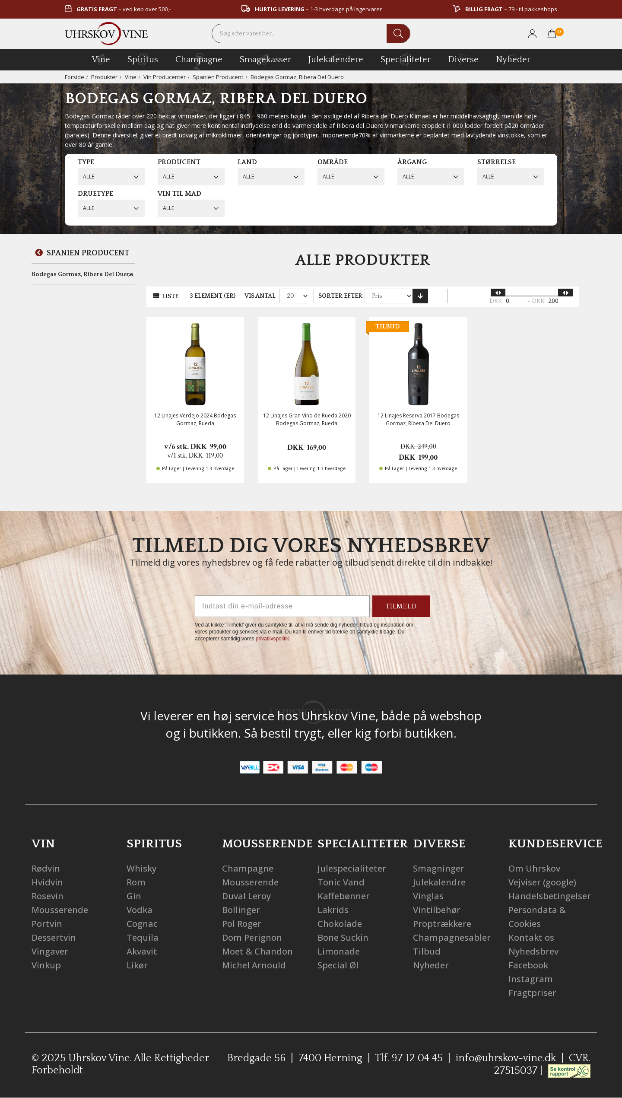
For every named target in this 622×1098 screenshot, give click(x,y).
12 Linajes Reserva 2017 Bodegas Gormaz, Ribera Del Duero (418, 419)
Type (86, 162)
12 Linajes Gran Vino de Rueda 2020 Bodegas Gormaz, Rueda (307, 419)
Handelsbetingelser (549, 896)
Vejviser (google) (542, 882)
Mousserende (60, 910)
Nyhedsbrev (533, 951)
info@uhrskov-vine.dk (506, 1058)
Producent (179, 162)
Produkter (104, 77)
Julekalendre (439, 882)
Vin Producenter (164, 77)
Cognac (142, 923)
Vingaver (50, 951)
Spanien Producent (218, 77)
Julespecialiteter (351, 868)
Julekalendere (335, 58)
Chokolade (339, 923)
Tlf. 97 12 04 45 (409, 1058)
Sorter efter (340, 296)
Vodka (139, 910)
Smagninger (438, 868)
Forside (74, 77)
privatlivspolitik (272, 639)
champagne (198, 61)
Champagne (247, 868)
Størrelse (496, 162)
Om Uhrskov (534, 868)
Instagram (530, 979)
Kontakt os (531, 937)
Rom (136, 882)
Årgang (412, 162)
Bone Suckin (342, 937)
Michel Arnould (254, 965)
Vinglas (428, 896)
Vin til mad (179, 193)
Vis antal (260, 296)
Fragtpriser (532, 993)
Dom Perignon (252, 937)
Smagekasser (265, 59)
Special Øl (338, 965)
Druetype (95, 193)
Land (247, 162)
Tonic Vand (341, 882)
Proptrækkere (442, 923)
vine (101, 59)
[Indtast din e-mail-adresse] (282, 606)
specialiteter (406, 59)
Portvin (47, 923)
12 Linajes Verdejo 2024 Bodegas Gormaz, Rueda (195, 419)
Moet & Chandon (257, 951)
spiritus (142, 59)
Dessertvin (54, 937)
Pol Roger (241, 923)
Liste (170, 296)
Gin (134, 896)
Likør (137, 965)
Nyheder (513, 58)
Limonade (338, 951)
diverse (463, 59)
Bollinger (241, 910)
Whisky (141, 868)
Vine (130, 77)
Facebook (528, 965)
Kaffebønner (343, 896)
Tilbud (427, 951)
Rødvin (46, 868)
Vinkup (46, 965)
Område (332, 162)
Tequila (143, 937)
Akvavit (142, 951)
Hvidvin (47, 882)
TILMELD (401, 606)
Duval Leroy (246, 896)
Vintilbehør (436, 910)
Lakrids (333, 910)
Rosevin (47, 896)
